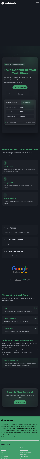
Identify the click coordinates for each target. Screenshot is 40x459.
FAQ (2, 452)
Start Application (20, 402)
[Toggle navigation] (37, 3)
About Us (3, 450)
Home (2, 447)
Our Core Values (24, 450)
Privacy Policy (23, 454)
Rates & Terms (4, 456)
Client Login (23, 447)
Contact (3, 454)
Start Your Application (20, 87)
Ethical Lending (24, 456)
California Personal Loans (26, 452)
